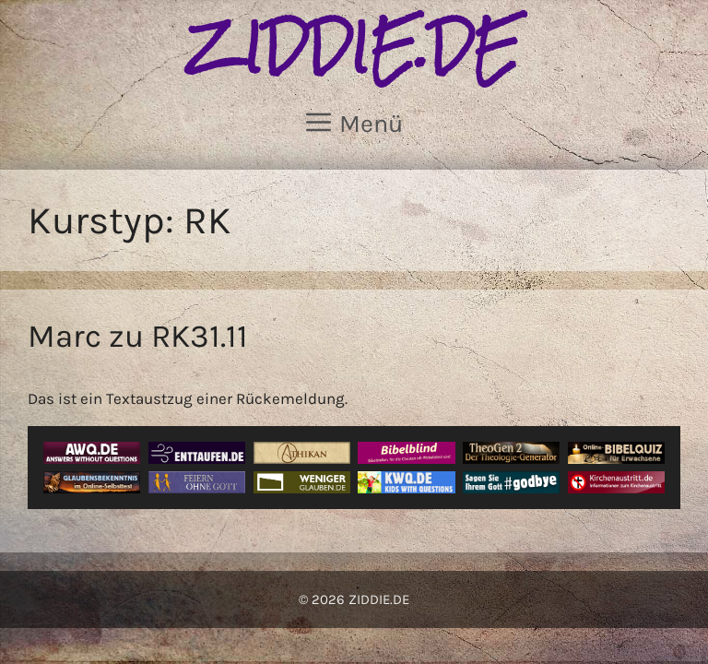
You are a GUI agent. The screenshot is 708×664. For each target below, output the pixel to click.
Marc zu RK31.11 (138, 336)
